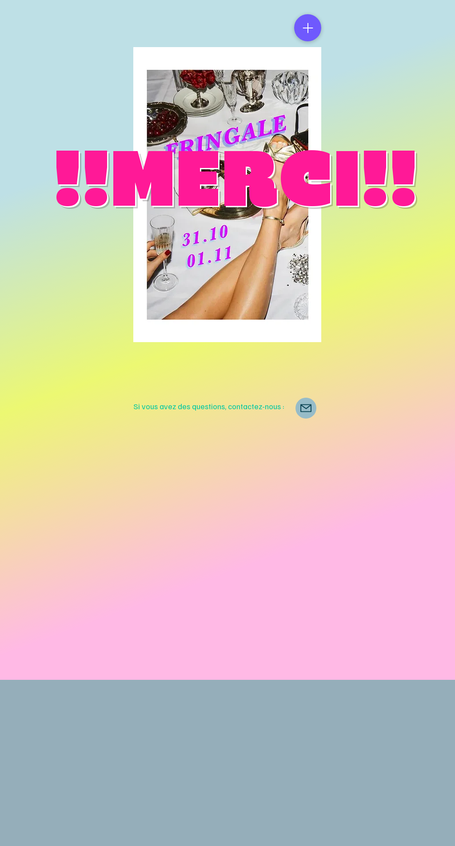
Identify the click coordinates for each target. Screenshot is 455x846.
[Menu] (307, 27)
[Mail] (305, 408)
